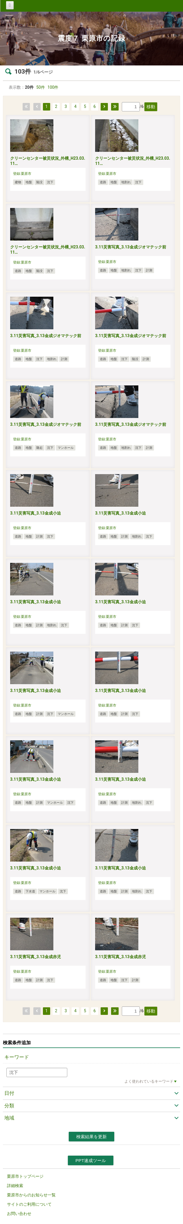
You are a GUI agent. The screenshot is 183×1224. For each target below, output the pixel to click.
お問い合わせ (19, 1213)
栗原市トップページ (25, 1176)
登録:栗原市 (22, 174)
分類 (9, 1106)
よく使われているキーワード (148, 1081)
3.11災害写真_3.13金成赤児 (35, 956)
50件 (40, 87)
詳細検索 (15, 1185)
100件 (53, 87)
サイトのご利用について (29, 1204)
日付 (9, 1093)
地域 (9, 1118)
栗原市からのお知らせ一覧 (31, 1195)
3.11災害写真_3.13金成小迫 (35, 513)
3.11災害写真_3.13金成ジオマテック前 (130, 247)
